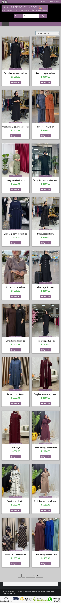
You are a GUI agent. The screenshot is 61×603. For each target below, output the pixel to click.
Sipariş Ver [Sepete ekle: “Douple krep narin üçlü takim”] (46, 403)
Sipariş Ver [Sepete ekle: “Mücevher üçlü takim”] (46, 136)
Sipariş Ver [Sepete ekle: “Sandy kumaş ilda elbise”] (16, 350)
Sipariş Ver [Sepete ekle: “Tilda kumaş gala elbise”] (46, 350)
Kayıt (43, 1)
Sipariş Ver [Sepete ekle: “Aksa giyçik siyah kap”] (46, 296)
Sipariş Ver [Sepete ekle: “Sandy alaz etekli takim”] (16, 189)
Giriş (37, 1)
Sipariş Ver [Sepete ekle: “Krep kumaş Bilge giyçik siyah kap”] (16, 136)
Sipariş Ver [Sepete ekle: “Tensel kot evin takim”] (16, 403)
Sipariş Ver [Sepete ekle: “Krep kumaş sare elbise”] (46, 82)
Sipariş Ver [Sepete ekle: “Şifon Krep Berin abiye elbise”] (16, 243)
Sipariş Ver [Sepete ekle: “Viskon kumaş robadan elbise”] (46, 564)
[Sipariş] (47, 33)
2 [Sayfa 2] (23, 576)
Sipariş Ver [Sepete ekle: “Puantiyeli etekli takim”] (16, 510)
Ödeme (56, 1)
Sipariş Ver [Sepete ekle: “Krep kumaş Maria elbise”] (16, 296)
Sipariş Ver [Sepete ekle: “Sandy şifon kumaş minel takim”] (46, 189)
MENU (5, 24)
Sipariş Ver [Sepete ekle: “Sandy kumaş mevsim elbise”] (16, 82)
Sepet (50, 1)
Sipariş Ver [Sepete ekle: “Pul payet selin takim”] (46, 243)
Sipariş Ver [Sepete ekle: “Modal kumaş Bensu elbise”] (16, 564)
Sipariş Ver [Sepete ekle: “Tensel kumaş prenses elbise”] (46, 457)
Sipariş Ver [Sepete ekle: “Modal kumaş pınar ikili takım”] (46, 510)
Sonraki (39, 576)
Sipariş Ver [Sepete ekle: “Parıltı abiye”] (16, 457)
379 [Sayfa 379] (33, 576)
